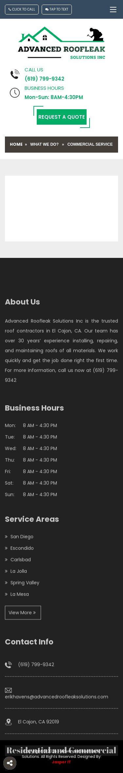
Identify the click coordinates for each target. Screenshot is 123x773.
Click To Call (22, 9)
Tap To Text (56, 9)
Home (16, 144)
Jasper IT (61, 761)
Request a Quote (61, 116)
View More (22, 639)
